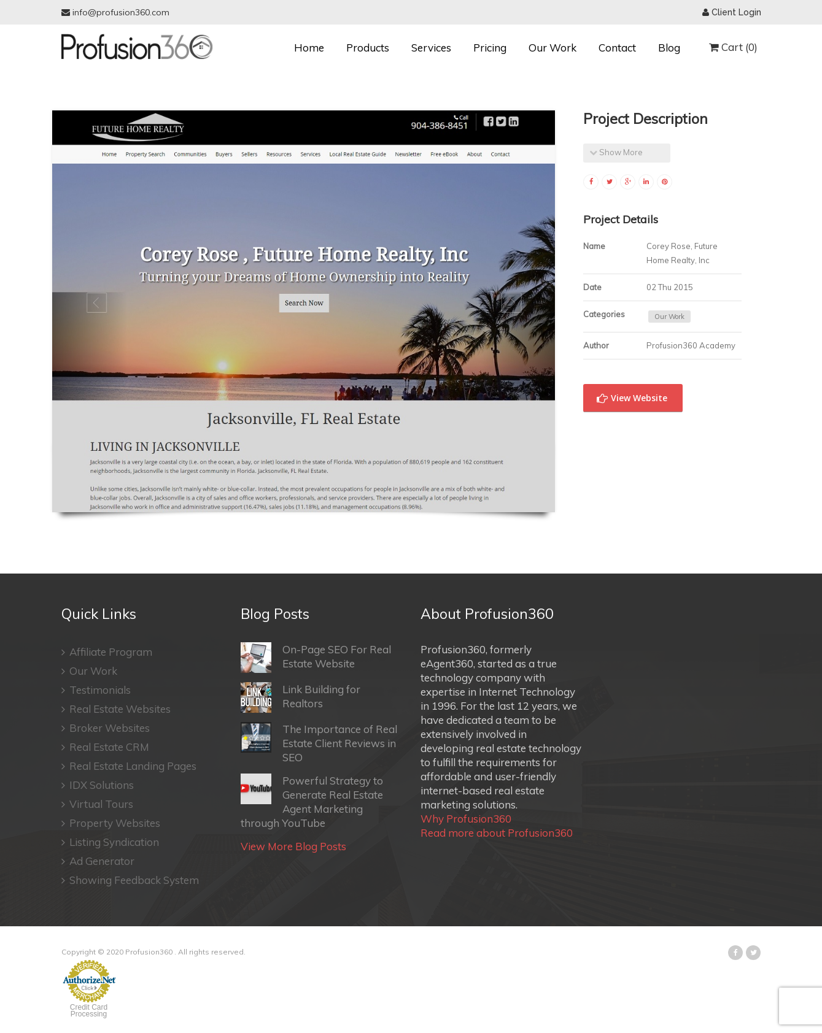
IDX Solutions (97, 784)
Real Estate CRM (105, 746)
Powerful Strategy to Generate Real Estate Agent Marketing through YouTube (312, 801)
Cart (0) (733, 46)
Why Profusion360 (466, 818)
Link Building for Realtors (300, 697)
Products (367, 47)
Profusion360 (149, 951)
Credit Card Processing (88, 1010)
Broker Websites (105, 727)
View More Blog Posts (293, 846)
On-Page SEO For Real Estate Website (316, 657)
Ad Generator (97, 860)
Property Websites (110, 822)
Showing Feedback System (130, 880)
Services (431, 47)
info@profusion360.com (115, 12)
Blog (669, 47)
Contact (617, 47)
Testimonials (96, 689)
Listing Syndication (110, 841)
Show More (616, 152)
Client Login (731, 12)
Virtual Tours (97, 803)
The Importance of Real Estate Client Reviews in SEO (319, 743)
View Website (632, 398)
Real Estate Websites (116, 708)
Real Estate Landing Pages (128, 765)
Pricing (489, 47)
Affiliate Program (106, 651)
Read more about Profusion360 (497, 832)
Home (309, 47)
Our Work (552, 47)
